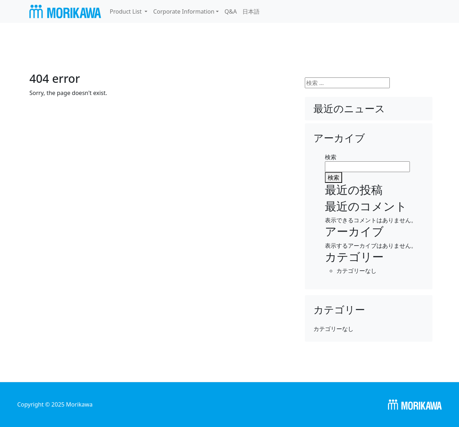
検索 (330, 157)
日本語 (251, 11)
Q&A (230, 11)
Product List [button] (126, 11)
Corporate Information (183, 11)
